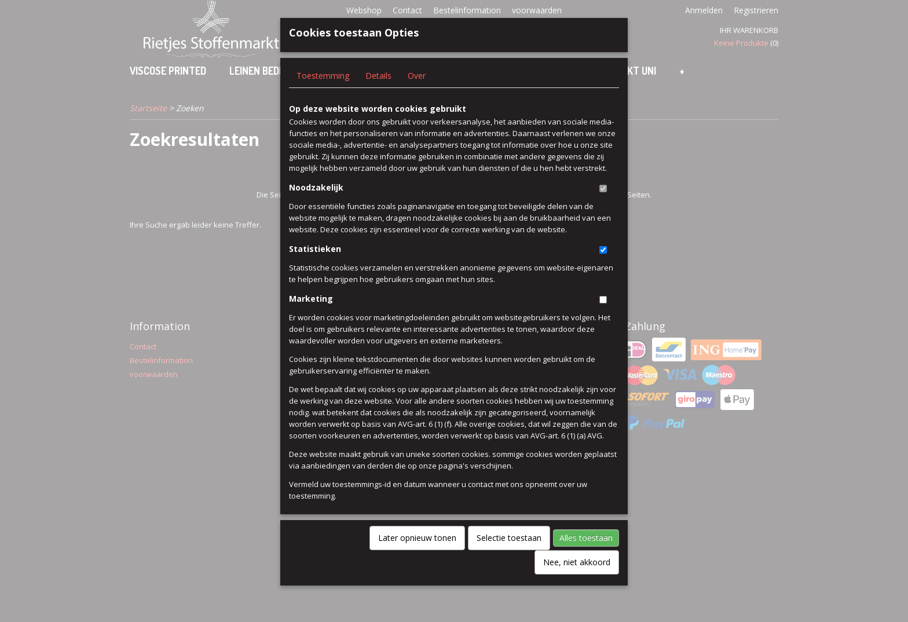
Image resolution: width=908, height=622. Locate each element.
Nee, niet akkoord (576, 581)
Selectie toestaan (509, 556)
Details (378, 94)
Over (417, 94)
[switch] (603, 207)
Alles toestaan (586, 556)
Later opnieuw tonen (417, 556)
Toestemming (322, 94)
